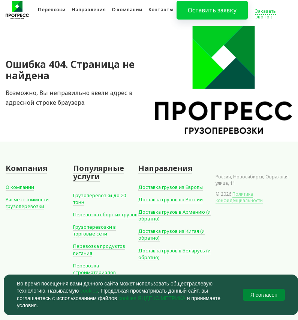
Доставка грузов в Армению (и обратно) (174, 215)
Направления (89, 14)
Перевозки (52, 14)
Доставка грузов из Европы (170, 187)
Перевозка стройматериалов (94, 269)
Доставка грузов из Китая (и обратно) (171, 234)
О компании (127, 14)
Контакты (161, 14)
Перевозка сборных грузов (105, 214)
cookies (89, 291)
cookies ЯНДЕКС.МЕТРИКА (152, 298)
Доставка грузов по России (170, 199)
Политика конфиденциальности (239, 197)
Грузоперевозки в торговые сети (94, 230)
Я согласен (263, 295)
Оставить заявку (212, 15)
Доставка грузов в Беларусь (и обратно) (174, 254)
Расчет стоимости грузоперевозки (27, 203)
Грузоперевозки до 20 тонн (99, 198)
